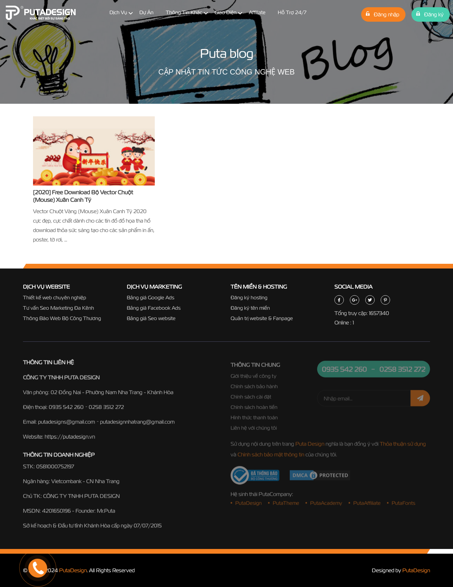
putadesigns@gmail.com (66, 424)
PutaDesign (73, 570)
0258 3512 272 (106, 409)
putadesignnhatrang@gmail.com (137, 424)
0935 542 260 (66, 409)
